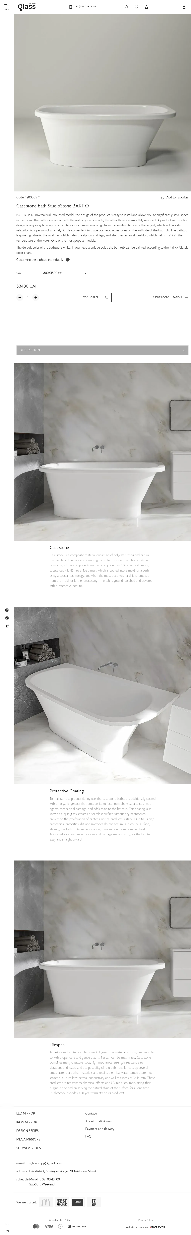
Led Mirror (25, 1113)
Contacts (91, 1113)
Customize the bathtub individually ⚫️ (43, 260)
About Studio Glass (98, 1121)
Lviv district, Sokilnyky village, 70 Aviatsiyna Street (62, 1171)
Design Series (27, 1131)
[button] (65, 273)
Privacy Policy (145, 1220)
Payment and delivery (99, 1129)
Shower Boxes (28, 1148)
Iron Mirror (26, 1122)
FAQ (88, 1136)
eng (7, 1230)
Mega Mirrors (28, 1139)
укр (7, 1224)
